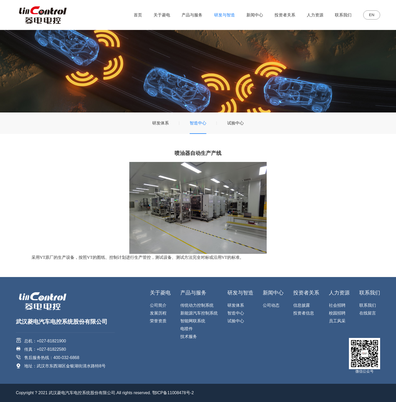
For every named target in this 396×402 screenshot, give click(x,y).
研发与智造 (221, 15)
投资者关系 (281, 15)
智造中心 (198, 123)
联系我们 (340, 15)
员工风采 (337, 321)
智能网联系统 (192, 321)
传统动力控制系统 (197, 305)
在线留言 (367, 313)
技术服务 (188, 336)
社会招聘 (337, 305)
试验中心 (235, 123)
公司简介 (158, 305)
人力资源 (311, 15)
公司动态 (271, 305)
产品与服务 (188, 15)
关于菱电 (158, 15)
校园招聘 (337, 313)
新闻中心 (251, 15)
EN (370, 15)
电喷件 (186, 328)
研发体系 (160, 123)
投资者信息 (303, 313)
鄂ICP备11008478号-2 (173, 393)
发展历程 (158, 313)
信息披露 (301, 305)
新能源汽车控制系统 (199, 313)
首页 (134, 15)
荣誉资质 (158, 321)
